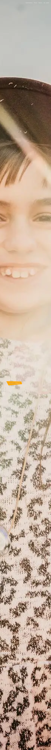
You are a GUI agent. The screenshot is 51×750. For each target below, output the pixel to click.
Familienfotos (29, 3)
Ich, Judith (46, 3)
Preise (35, 3)
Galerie (40, 3)
